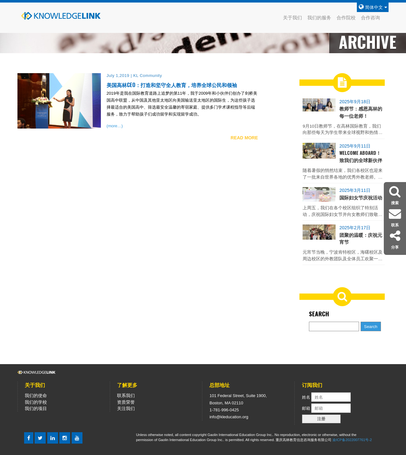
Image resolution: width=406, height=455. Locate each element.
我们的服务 (319, 17)
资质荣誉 (126, 402)
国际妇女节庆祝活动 (360, 197)
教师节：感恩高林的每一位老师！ (360, 112)
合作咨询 (370, 17)
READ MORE (244, 137)
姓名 (306, 397)
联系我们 (126, 395)
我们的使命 (36, 395)
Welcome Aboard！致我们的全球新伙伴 (360, 156)
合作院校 (346, 17)
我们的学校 (36, 402)
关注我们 (126, 408)
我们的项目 (36, 408)
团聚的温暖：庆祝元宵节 (360, 238)
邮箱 (306, 408)
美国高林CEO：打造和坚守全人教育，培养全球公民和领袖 (172, 85)
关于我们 (292, 17)
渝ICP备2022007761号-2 (352, 440)
